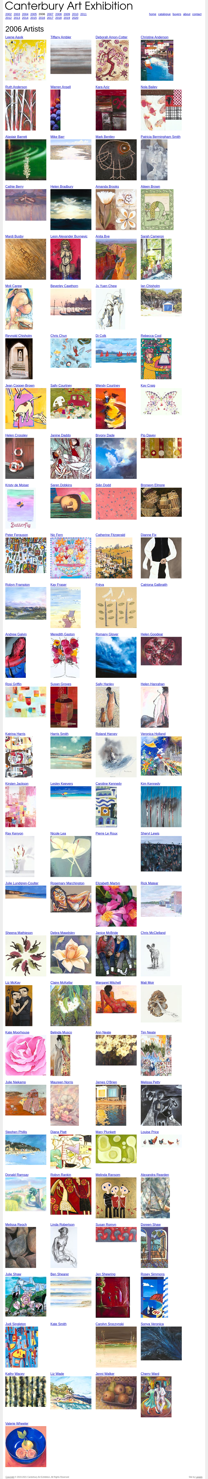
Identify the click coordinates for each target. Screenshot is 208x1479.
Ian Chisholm (150, 286)
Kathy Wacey (15, 1374)
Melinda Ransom (108, 1175)
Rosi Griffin (13, 684)
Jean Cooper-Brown (19, 385)
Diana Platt (58, 1132)
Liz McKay (12, 982)
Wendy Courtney (108, 385)
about (186, 14)
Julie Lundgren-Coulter (22, 883)
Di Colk (101, 335)
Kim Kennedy (150, 783)
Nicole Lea (58, 833)
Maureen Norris (61, 1082)
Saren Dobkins (61, 485)
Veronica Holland (153, 734)
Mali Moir (147, 982)
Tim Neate (148, 1032)
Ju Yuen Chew (106, 286)
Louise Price (150, 1132)
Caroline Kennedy (109, 783)
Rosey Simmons (153, 1274)
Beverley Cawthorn (64, 286)
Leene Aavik (14, 37)
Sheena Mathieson (19, 933)
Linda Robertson (62, 1224)
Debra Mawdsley (62, 933)
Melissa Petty (150, 1082)
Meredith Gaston (62, 634)
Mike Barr (57, 137)
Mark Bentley (105, 137)
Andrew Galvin (16, 634)
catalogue (164, 14)
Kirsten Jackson (16, 783)
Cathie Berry (14, 186)
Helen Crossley (16, 435)
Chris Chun (58, 335)
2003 (17, 14)
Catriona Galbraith (154, 584)
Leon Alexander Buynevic (69, 236)
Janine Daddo (60, 435)
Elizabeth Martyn (108, 883)
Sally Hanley (105, 684)
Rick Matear (149, 883)
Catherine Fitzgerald (110, 535)
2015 (33, 17)
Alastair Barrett (16, 137)
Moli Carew (13, 286)
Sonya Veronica (152, 1324)
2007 (50, 14)
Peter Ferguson (16, 535)
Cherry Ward (150, 1374)
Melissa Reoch (16, 1224)
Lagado (199, 1477)
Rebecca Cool (151, 335)
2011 (83, 14)
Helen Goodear (152, 634)
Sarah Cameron (152, 236)
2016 (42, 17)
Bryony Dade (105, 435)
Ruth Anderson (16, 87)
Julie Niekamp (15, 1082)
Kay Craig (148, 385)
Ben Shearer (59, 1274)
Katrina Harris (15, 734)
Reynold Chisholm (18, 335)
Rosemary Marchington (67, 883)
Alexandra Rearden (155, 1175)
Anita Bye (103, 236)
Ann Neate (103, 1032)
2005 (33, 14)
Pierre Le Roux (107, 833)
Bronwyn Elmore (153, 485)
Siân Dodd (103, 485)
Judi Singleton (15, 1324)
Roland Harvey (106, 734)
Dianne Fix (148, 535)
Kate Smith (58, 1324)
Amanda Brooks (107, 186)
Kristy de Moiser (17, 485)
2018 (58, 17)
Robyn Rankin (60, 1175)
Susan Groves (60, 684)
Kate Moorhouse (17, 1032)
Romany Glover (107, 634)
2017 (50, 17)
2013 (17, 17)
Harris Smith (59, 734)
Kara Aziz (103, 87)
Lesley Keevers (61, 783)
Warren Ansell (60, 87)
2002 (8, 14)
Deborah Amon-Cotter (112, 37)
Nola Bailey (149, 87)
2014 (25, 17)
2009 (67, 14)
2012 (8, 17)
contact (196, 14)
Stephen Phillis (16, 1132)
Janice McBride (107, 933)
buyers (177, 14)
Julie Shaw (13, 1274)
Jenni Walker (105, 1374)
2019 (67, 17)
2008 (58, 14)
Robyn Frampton (17, 584)
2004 (25, 14)
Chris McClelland (153, 933)
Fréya (100, 584)
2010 (75, 14)
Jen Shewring (106, 1274)
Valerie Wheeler (16, 1423)
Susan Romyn (106, 1224)
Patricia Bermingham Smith (161, 137)
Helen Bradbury (61, 186)
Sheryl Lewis (150, 833)
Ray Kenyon (14, 833)
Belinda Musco (61, 1032)
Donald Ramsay (17, 1175)
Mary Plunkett (106, 1132)
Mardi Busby (14, 236)
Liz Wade (57, 1374)
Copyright (10, 1477)
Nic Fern (56, 535)
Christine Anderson (154, 37)
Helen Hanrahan (153, 684)
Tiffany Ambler (60, 37)
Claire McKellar (61, 982)
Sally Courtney (61, 385)
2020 (75, 17)
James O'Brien (106, 1082)
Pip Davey (148, 435)
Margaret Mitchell (108, 982)
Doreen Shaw (151, 1224)
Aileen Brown (150, 186)
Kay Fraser (58, 584)
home (152, 14)
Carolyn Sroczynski (110, 1324)
